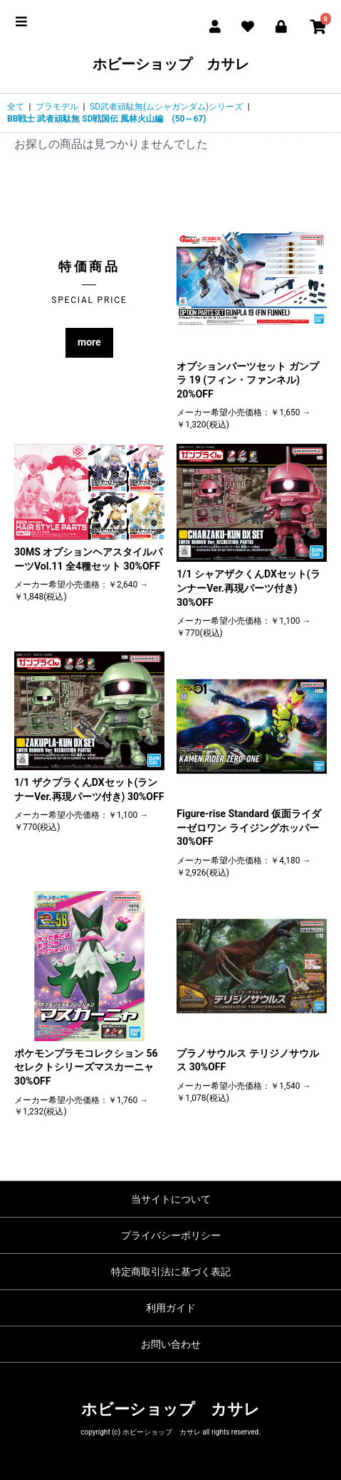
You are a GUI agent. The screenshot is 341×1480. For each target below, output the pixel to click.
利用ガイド (171, 1308)
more (89, 342)
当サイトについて (171, 1199)
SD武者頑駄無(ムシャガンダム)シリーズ (166, 107)
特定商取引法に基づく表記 (171, 1271)
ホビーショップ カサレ (171, 64)
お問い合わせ (171, 1344)
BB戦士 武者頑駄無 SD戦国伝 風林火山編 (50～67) (106, 119)
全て (15, 107)
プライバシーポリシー (171, 1235)
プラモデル (57, 107)
